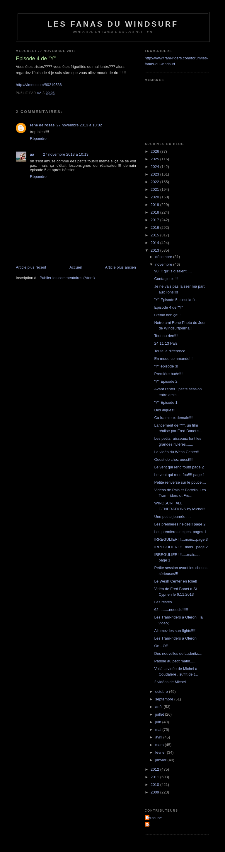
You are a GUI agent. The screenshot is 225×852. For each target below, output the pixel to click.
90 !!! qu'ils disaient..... (173, 271)
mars (160, 745)
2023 (155, 174)
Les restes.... (165, 602)
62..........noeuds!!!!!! (171, 609)
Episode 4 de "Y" (168, 307)
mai (159, 729)
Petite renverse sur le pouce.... (180, 482)
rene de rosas (42, 125)
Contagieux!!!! (166, 278)
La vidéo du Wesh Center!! (176, 452)
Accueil (75, 267)
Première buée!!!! (168, 374)
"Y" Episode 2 (165, 381)
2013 (155, 250)
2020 (155, 197)
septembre (164, 699)
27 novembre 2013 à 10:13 (65, 154)
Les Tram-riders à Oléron (175, 638)
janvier (161, 760)
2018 (155, 212)
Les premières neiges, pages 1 (180, 532)
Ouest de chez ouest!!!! (173, 459)
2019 (155, 204)
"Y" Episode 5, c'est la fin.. (176, 300)
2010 (155, 784)
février (161, 752)
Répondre (38, 138)
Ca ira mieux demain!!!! (173, 417)
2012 (155, 769)
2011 (155, 777)
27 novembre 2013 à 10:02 (79, 125)
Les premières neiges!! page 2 (179, 524)
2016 (155, 227)
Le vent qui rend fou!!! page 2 (179, 467)
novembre (164, 264)
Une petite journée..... (172, 516)
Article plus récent (31, 267)
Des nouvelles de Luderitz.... (178, 653)
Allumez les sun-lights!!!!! (175, 630)
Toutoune (154, 818)
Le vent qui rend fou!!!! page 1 (179, 475)
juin (158, 722)
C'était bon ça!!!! (168, 315)
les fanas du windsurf (112, 24)
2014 (155, 243)
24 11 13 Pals (166, 343)
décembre (164, 257)
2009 (155, 792)
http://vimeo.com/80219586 (39, 85)
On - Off (161, 646)
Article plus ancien (120, 267)
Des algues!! (164, 410)
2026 (155, 151)
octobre (162, 691)
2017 (155, 220)
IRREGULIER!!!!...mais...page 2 (181, 547)
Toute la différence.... (171, 351)
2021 (155, 189)
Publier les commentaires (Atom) (67, 278)
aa (32, 154)
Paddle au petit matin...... (175, 661)
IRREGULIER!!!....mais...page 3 (181, 539)
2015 (155, 235)
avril (159, 737)
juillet (160, 714)
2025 (155, 159)
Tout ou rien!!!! (166, 336)
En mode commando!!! (173, 358)
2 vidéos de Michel (170, 682)
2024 (155, 166)
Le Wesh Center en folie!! (175, 581)
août (159, 707)
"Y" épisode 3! (166, 366)
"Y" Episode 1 (165, 402)
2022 (155, 182)
